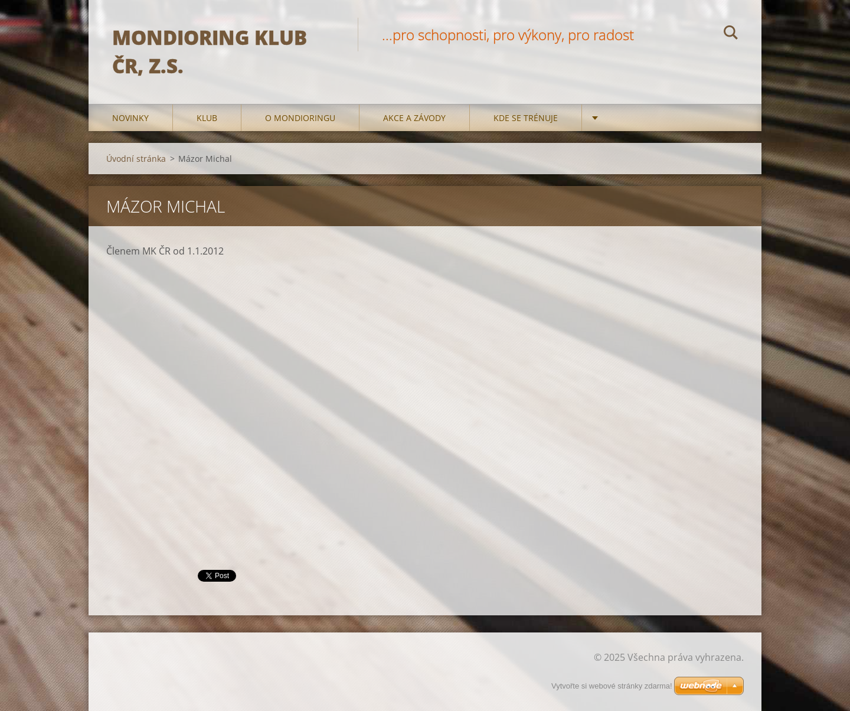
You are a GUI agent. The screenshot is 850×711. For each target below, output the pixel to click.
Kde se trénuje (525, 117)
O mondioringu (300, 117)
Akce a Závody (414, 117)
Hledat (731, 34)
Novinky (130, 117)
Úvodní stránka (136, 158)
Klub (207, 117)
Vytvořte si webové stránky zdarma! (611, 685)
